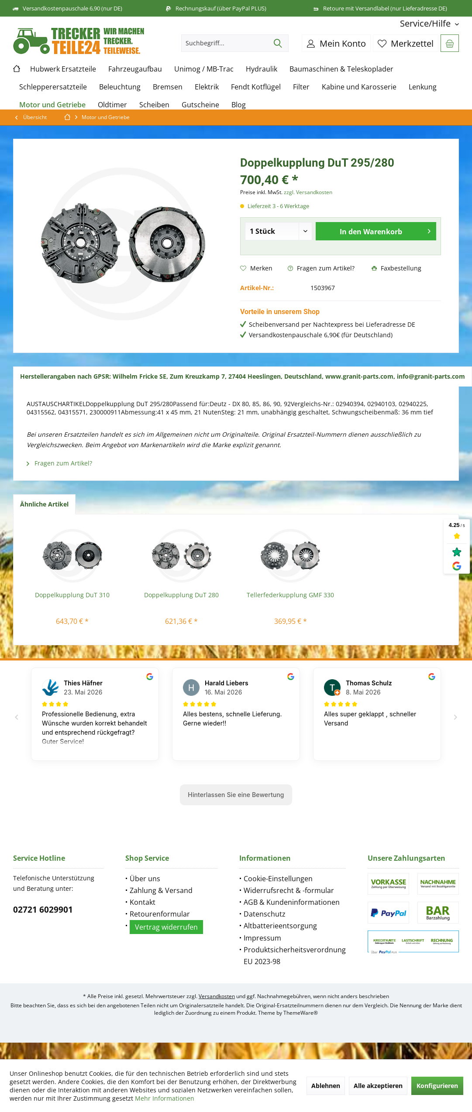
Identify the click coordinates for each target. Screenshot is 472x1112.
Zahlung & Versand (161, 890)
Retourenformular (160, 914)
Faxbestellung (396, 268)
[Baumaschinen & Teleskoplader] (341, 69)
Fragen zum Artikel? (321, 268)
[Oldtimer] (112, 105)
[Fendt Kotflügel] (256, 87)
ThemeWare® (300, 1012)
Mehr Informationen (164, 1098)
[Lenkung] (423, 87)
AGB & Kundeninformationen (292, 902)
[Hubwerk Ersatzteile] (63, 69)
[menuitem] (426, 23)
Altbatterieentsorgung (280, 926)
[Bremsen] (168, 87)
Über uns (145, 878)
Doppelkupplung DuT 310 (72, 595)
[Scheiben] (154, 105)
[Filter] (301, 87)
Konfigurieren (437, 1085)
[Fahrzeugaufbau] (135, 69)
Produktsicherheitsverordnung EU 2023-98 (295, 955)
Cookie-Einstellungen (278, 878)
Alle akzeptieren (378, 1085)
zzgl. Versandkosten (308, 192)
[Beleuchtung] (120, 87)
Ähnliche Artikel (44, 504)
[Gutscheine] (200, 105)
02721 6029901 (43, 909)
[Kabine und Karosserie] (359, 87)
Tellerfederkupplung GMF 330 (290, 595)
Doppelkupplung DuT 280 (181, 595)
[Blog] (238, 105)
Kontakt (142, 902)
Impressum (262, 938)
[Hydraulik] (261, 69)
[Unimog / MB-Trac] (204, 69)
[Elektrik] (207, 87)
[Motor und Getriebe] (52, 105)
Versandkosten (217, 996)
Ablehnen (325, 1085)
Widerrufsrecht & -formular (289, 890)
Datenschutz (265, 914)
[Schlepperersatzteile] (53, 87)
